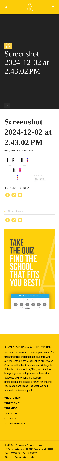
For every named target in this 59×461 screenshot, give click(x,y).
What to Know (12, 403)
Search (6, 7)
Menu (53, 7)
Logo (29, 7)
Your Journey (11, 413)
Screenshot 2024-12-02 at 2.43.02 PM (28, 132)
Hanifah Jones (26, 151)
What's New (10, 408)
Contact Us (10, 418)
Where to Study (12, 398)
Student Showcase (14, 423)
